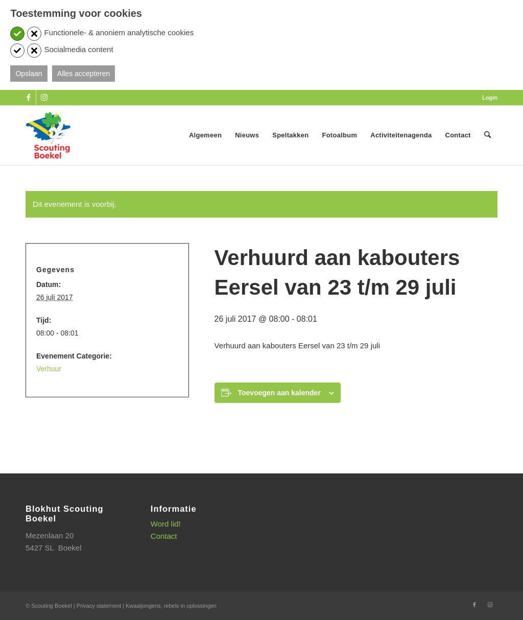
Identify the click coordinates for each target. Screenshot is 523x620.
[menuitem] (487, 97)
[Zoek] (487, 135)
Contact (164, 536)
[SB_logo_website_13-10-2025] (48, 135)
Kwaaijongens (143, 606)
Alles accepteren (83, 73)
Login (489, 97)
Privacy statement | (101, 606)
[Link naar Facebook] (28, 97)
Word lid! (166, 523)
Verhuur (48, 369)
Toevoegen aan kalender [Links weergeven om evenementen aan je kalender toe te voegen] (279, 393)
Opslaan (28, 73)
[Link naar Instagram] (44, 97)
